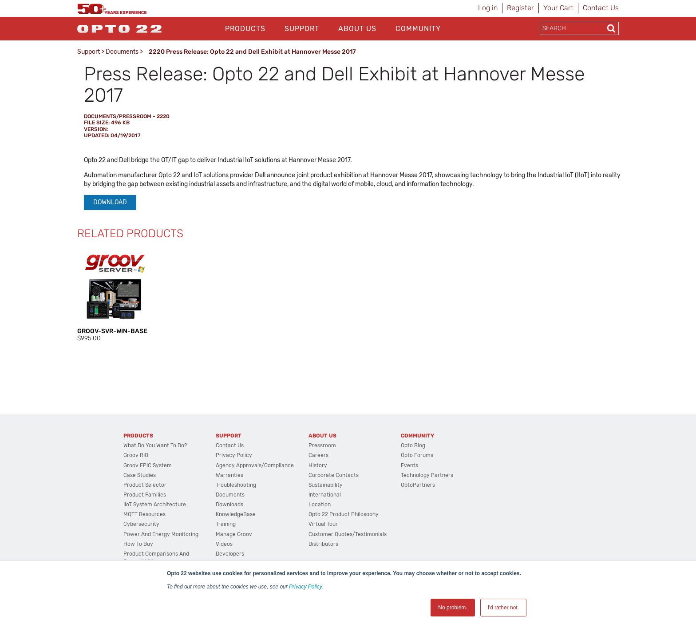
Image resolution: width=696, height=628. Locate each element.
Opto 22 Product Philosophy (343, 514)
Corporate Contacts (333, 475)
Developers (230, 554)
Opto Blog (413, 445)
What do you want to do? (155, 445)
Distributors (323, 544)
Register (520, 8)
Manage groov (234, 534)
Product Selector (144, 485)
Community (418, 28)
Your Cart (558, 8)
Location (319, 504)
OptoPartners (418, 485)
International (324, 495)
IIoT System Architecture (154, 504)
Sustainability (325, 485)
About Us (357, 28)
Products (245, 28)
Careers (318, 455)
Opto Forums (417, 455)
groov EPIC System (147, 465)
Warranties (229, 475)
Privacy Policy (305, 587)
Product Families (144, 495)
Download (110, 202)
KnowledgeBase (236, 514)
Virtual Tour (323, 524)
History (317, 465)
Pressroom (322, 445)
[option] (115, 295)
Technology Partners (427, 475)
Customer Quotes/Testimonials (347, 534)
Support (302, 28)
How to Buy (138, 544)
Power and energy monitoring (160, 534)
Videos (224, 544)
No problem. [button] (452, 607)
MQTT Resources (144, 514)
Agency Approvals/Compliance (255, 465)
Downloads (229, 504)
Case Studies (139, 475)
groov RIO (135, 455)
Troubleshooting (236, 485)
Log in (488, 8)
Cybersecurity (141, 524)
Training (226, 524)
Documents (122, 52)
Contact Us (601, 8)
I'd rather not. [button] (503, 607)
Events (409, 465)
